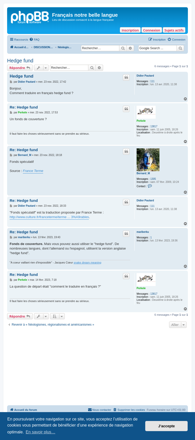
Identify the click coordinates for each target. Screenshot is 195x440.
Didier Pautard (145, 75)
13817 (153, 126)
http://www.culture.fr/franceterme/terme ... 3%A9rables (49, 217)
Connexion (151, 30)
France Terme (33, 171)
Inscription (130, 30)
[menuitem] (34, 40)
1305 (153, 179)
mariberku (143, 232)
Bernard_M (143, 173)
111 (152, 81)
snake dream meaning (87, 262)
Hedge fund (20, 60)
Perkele (141, 120)
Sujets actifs (174, 30)
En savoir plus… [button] (40, 432)
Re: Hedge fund (24, 107)
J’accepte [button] (166, 426)
